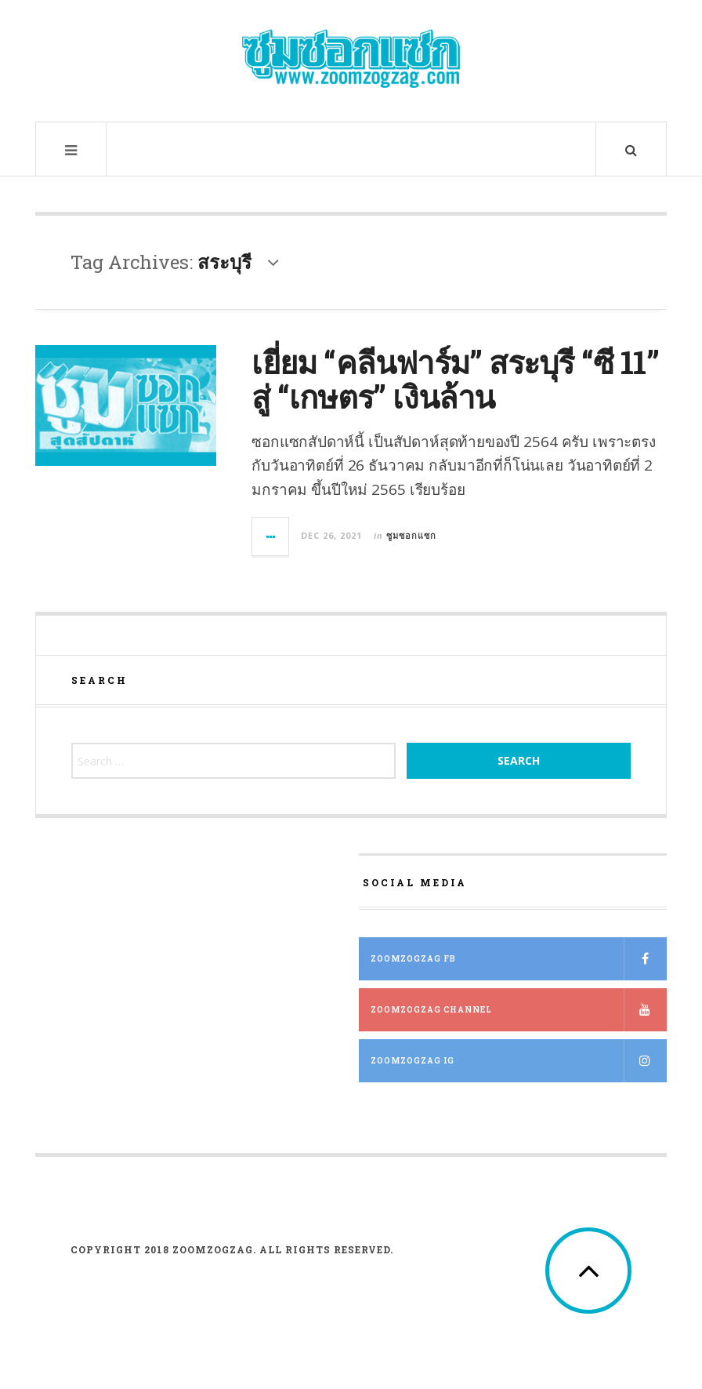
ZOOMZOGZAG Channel (519, 1009)
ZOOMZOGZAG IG (519, 1060)
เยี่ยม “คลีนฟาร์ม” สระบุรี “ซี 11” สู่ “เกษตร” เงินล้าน (454, 379)
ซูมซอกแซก (411, 535)
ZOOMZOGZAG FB (519, 958)
